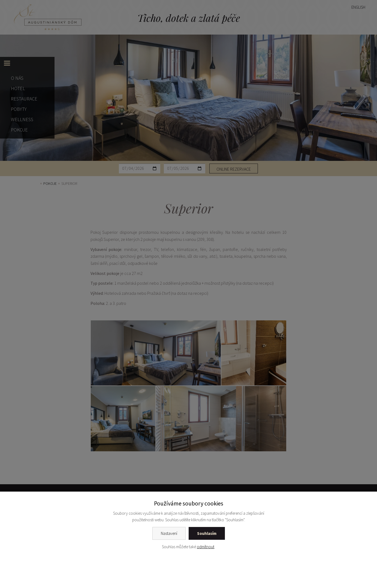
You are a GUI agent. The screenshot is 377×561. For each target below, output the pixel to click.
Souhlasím (206, 533)
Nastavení (169, 533)
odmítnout (205, 546)
